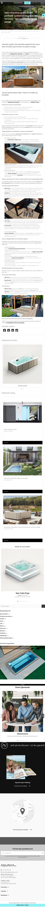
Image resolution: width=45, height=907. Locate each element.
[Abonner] (42, 853)
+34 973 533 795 (7, 870)
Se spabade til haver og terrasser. (15, 322)
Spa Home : (7, 277)
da (42, 2)
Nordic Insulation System (10, 429)
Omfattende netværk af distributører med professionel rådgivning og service (22, 736)
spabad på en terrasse (16, 54)
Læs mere (6, 442)
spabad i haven (35, 102)
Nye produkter (23, 38)
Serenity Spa (8, 225)
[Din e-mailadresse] (21, 853)
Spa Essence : (8, 280)
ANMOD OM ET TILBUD (22, 905)
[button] (22, 681)
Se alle (22, 684)
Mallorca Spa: (8, 288)
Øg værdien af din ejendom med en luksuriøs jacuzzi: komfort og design (22, 527)
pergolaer (20, 175)
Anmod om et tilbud (27, 3)
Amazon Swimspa (9, 233)
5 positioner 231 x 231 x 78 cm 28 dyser (22, 596)
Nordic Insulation (12, 173)
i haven (27, 54)
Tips (27, 38)
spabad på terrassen (13, 102)
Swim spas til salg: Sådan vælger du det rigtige (16, 478)
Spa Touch (7, 188)
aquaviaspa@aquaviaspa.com (10, 872)
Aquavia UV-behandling (18, 257)
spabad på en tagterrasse (14, 139)
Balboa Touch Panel (38, 251)
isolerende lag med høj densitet (16, 248)
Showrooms (22, 734)
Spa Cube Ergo (22, 593)
